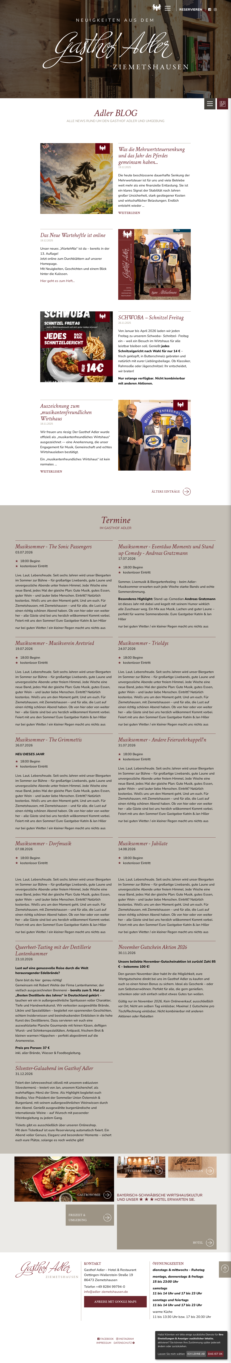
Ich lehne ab (196, 1354)
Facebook (105, 1339)
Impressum (103, 1343)
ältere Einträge (171, 491)
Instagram (125, 1339)
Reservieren (190, 9)
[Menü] (168, 8)
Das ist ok (215, 1354)
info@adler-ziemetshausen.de (106, 1292)
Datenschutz (123, 1343)
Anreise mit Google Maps (115, 1302)
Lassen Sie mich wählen (171, 1354)
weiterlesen (129, 213)
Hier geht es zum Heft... (57, 281)
